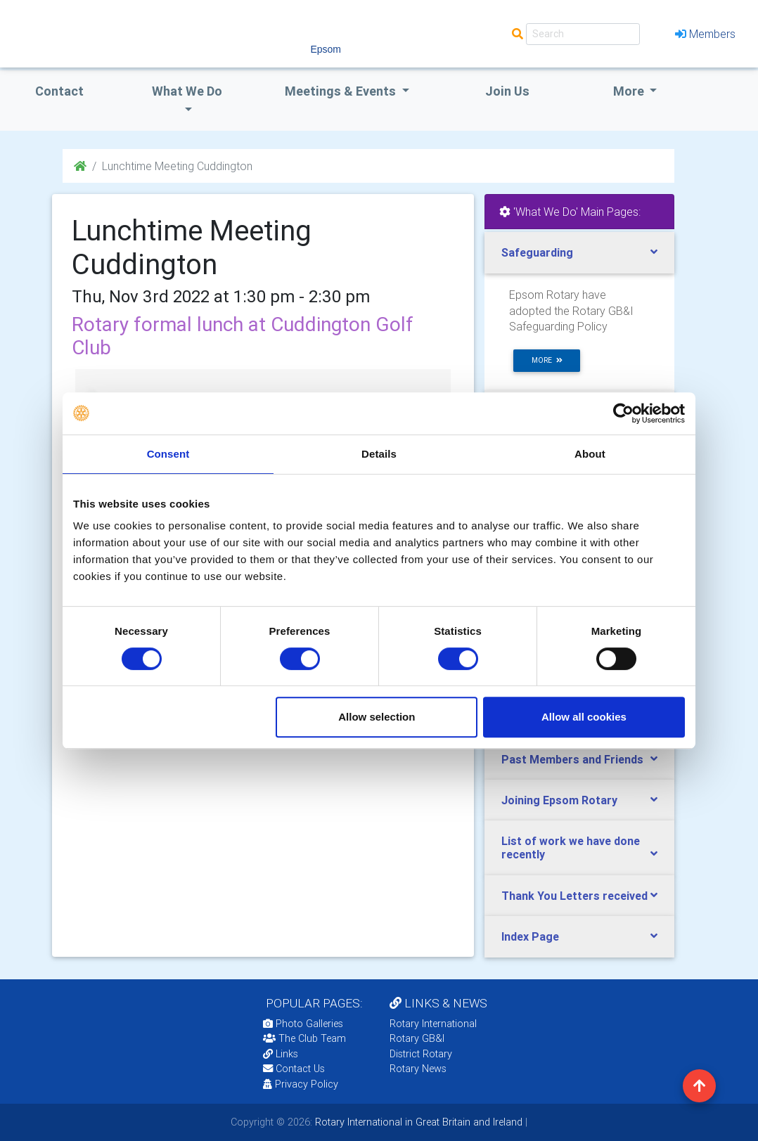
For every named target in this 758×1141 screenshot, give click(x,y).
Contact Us (294, 1068)
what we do (187, 91)
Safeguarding (537, 252)
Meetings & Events (342, 91)
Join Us (507, 91)
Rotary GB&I (417, 1038)
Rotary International (433, 1023)
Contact (59, 91)
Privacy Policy (300, 1084)
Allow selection (376, 717)
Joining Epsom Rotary (559, 800)
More (630, 91)
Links (280, 1053)
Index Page (530, 936)
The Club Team (304, 1038)
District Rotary (421, 1053)
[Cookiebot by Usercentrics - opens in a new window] (623, 413)
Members (705, 34)
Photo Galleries (303, 1023)
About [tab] (589, 454)
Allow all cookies (584, 717)
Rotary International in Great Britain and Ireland (417, 1122)
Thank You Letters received (574, 896)
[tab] (579, 252)
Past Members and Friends (572, 759)
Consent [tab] (168, 454)
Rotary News (418, 1068)
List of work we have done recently (570, 847)
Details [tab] (379, 454)
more (547, 360)
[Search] (583, 34)
